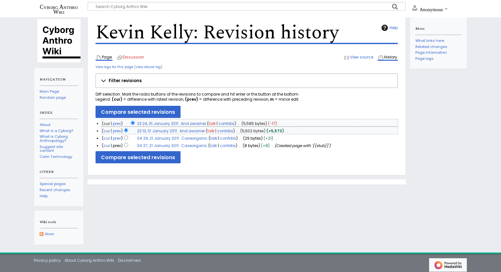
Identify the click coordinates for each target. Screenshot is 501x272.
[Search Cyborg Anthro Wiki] (246, 6)
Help (389, 28)
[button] (246, 81)
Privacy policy (47, 260)
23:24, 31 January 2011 (157, 123)
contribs (227, 123)
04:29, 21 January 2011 (158, 138)
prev (117, 123)
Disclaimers (129, 260)
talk (212, 123)
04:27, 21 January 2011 (158, 145)
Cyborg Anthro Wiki (59, 9)
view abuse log (148, 67)
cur (107, 131)
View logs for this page (114, 67)
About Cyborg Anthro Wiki (89, 260)
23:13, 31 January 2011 (157, 131)
